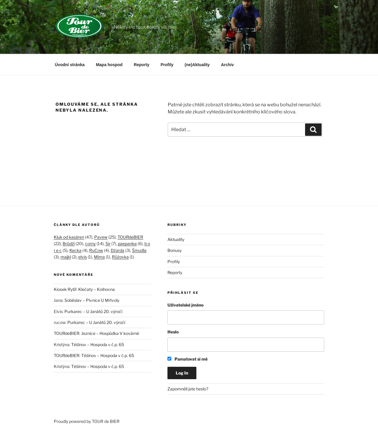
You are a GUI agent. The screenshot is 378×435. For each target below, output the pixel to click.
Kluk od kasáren (69, 237)
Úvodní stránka (70, 64)
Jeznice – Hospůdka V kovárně (110, 333)
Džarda (117, 250)
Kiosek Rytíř (65, 289)
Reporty (141, 64)
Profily (167, 64)
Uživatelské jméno (185, 304)
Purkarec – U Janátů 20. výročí (93, 311)
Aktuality (175, 239)
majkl (66, 256)
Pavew (100, 237)
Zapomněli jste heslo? (187, 388)
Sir (107, 243)
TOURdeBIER (130, 237)
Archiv (227, 64)
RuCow (96, 250)
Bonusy (174, 250)
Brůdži (69, 243)
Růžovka (120, 256)
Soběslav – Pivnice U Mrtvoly (91, 300)
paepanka (127, 243)
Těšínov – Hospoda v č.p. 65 (97, 344)
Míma (99, 256)
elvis (82, 256)
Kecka (75, 250)
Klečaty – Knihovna (96, 289)
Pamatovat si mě (187, 358)
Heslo (173, 331)
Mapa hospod (109, 64)
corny (90, 243)
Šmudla (139, 250)
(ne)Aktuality (197, 64)
